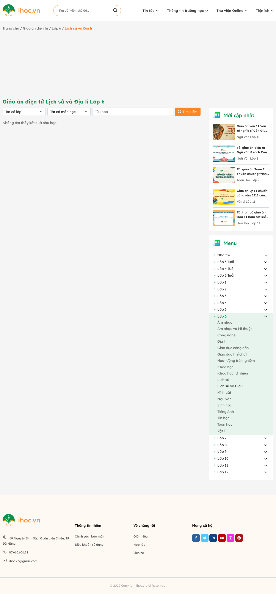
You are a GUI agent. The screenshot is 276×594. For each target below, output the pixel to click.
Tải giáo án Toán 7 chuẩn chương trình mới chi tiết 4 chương (253, 171)
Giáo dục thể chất (232, 354)
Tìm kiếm (188, 112)
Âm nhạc (224, 322)
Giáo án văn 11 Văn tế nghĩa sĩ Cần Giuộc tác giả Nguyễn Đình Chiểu (253, 128)
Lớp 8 (220, 445)
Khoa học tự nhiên (232, 373)
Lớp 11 (220, 465)
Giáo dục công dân (233, 348)
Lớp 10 (221, 458)
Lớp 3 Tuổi (223, 262)
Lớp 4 (220, 303)
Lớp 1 (219, 282)
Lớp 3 (219, 296)
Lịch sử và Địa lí (230, 386)
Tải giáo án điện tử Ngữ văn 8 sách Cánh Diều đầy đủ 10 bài (253, 150)
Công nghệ (226, 335)
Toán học (224, 424)
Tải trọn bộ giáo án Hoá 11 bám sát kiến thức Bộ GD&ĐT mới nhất (252, 214)
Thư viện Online (229, 10)
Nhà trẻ (221, 255)
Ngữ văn (224, 399)
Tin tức (148, 10)
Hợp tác (139, 545)
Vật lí (221, 431)
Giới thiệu (140, 536)
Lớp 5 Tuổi (223, 275)
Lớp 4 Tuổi (223, 268)
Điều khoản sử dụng (89, 545)
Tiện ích (262, 10)
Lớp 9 (220, 451)
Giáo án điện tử (35, 28)
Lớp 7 (220, 438)
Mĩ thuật (224, 392)
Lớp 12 (220, 472)
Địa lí (221, 341)
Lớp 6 (57, 28)
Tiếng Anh (225, 411)
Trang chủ (11, 28)
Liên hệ (138, 553)
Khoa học (225, 367)
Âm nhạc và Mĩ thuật (234, 328)
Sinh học (224, 405)
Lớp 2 (220, 289)
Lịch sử (223, 380)
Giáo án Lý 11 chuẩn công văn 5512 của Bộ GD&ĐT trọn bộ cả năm (252, 193)
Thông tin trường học (185, 10)
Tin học (223, 418)
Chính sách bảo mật (89, 536)
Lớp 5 (220, 309)
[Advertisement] (138, 64)
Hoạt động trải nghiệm (236, 360)
